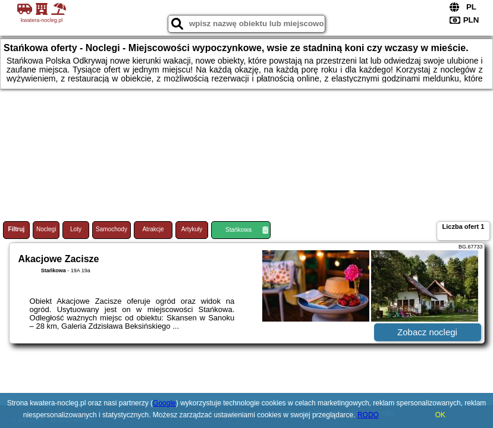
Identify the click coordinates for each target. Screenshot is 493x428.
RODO (368, 415)
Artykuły (192, 229)
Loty (75, 229)
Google (164, 403)
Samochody (111, 229)
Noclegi (46, 229)
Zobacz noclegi (427, 332)
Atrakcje (153, 229)
